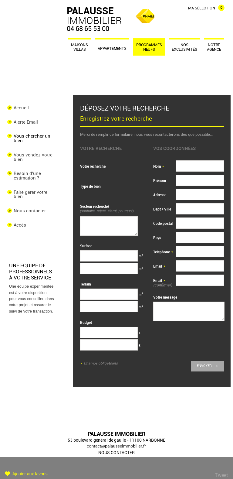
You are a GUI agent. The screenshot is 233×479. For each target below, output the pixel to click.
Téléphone (163, 252)
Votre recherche (93, 166)
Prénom (159, 180)
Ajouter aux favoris (30, 473)
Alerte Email (26, 122)
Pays (157, 237)
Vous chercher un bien (32, 138)
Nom (158, 166)
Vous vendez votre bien (33, 157)
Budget (86, 322)
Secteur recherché (107, 208)
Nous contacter (30, 211)
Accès (20, 225)
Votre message (165, 297)
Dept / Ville (162, 209)
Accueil (21, 108)
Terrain (85, 284)
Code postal (163, 223)
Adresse (159, 195)
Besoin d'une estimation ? (27, 176)
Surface (86, 246)
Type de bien (90, 186)
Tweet (221, 475)
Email (159, 266)
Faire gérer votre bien (30, 195)
